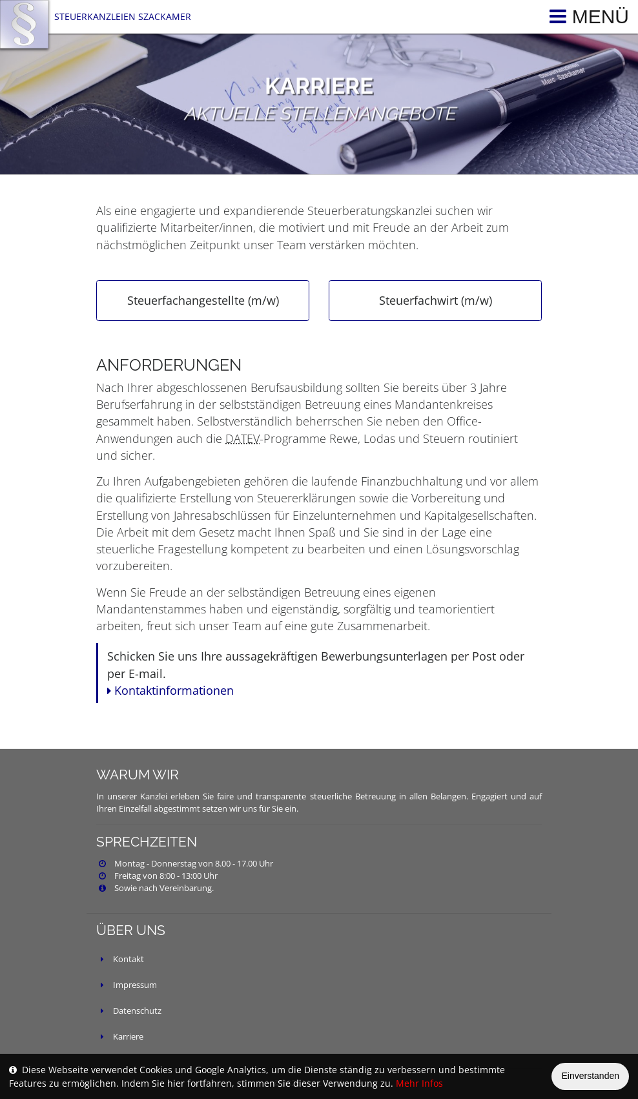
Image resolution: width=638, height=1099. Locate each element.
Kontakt (128, 959)
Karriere (128, 1036)
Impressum (135, 985)
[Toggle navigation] (586, 17)
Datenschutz (137, 1010)
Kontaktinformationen (170, 690)
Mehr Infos (419, 1083)
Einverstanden (590, 1076)
